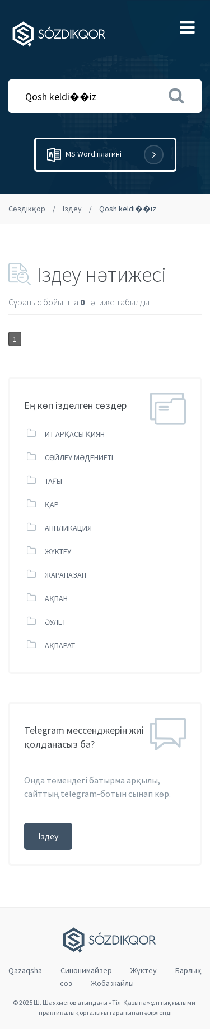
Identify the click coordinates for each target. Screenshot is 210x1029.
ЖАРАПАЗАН (65, 575)
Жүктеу (143, 970)
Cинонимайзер (86, 970)
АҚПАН (56, 598)
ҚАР (52, 504)
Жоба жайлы (112, 983)
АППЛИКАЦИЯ (68, 528)
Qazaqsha (25, 970)
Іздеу (72, 209)
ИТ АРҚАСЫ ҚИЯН (75, 434)
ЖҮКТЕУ (58, 551)
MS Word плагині (105, 154)
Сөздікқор (26, 209)
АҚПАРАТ (60, 645)
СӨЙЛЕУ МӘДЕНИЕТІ (79, 457)
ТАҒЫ (53, 481)
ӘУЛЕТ (55, 622)
